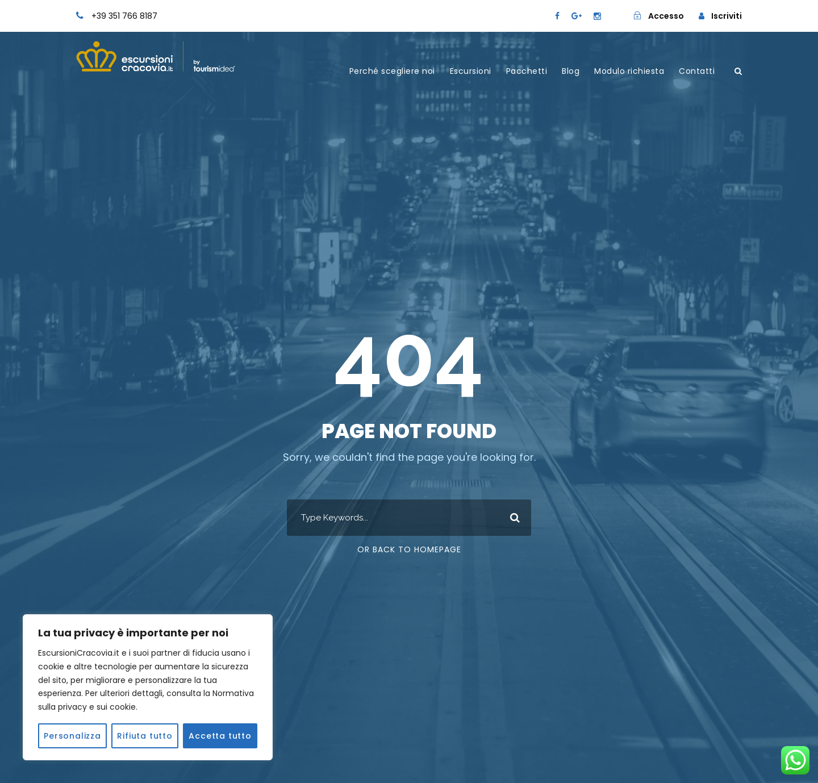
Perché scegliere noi (392, 71)
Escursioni (470, 71)
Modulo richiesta (629, 71)
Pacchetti (527, 71)
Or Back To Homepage (409, 549)
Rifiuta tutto (144, 736)
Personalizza (72, 736)
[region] (148, 687)
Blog (570, 71)
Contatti (697, 71)
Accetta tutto (220, 736)
